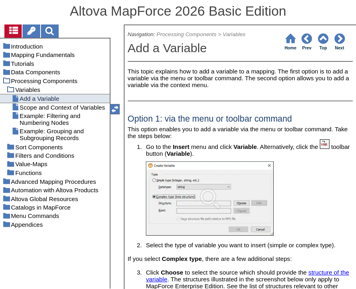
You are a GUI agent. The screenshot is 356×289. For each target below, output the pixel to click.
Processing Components (187, 34)
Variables (234, 34)
